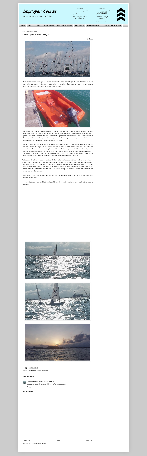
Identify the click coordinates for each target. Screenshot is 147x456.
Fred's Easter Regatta (64, 25)
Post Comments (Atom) (38, 443)
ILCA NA (37, 25)
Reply (29, 387)
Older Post (89, 440)
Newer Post (26, 440)
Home (23, 25)
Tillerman (30, 381)
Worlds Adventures (42, 370)
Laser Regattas (32, 370)
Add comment (28, 391)
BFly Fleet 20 (79, 25)
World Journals (49, 25)
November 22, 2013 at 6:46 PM (44, 381)
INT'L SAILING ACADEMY (112, 25)
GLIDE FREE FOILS (93, 25)
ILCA (29, 25)
